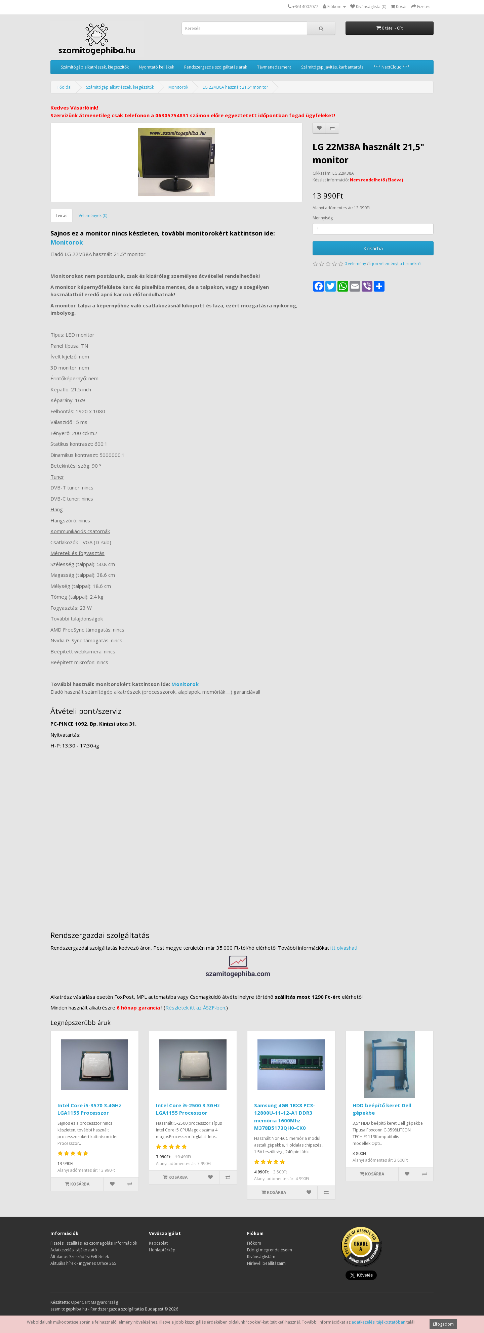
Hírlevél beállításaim (266, 1263)
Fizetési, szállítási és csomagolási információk (93, 1243)
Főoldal (64, 87)
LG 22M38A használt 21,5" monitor (235, 87)
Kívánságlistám (261, 1256)
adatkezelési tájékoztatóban (378, 1322)
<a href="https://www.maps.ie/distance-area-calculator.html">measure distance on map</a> (242, 837)
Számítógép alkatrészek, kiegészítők (95, 67)
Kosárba (373, 248)
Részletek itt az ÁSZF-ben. (195, 1007)
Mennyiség (323, 218)
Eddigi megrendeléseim (269, 1250)
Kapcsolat (158, 1243)
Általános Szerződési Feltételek (79, 1256)
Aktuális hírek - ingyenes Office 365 (83, 1263)
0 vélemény (355, 263)
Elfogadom (443, 1324)
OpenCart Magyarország (94, 1302)
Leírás (61, 215)
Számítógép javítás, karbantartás (332, 67)
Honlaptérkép (162, 1250)
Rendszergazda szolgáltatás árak (215, 67)
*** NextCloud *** (391, 67)
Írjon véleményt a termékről (395, 263)
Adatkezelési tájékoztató (73, 1250)
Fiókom (254, 1243)
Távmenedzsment (274, 67)
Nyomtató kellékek (156, 67)
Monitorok (178, 87)
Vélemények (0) (93, 215)
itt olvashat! (343, 947)
